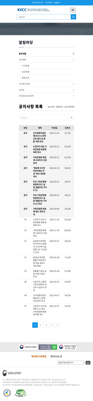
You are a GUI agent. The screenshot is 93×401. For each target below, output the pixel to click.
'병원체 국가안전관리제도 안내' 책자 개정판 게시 (39, 172)
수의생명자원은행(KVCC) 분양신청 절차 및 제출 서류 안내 (39, 137)
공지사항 (46, 53)
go (88, 362)
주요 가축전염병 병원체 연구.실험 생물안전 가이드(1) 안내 (40, 199)
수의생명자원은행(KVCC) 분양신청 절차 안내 (39, 298)
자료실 (46, 90)
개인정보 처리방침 (38, 356)
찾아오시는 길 (56, 356)
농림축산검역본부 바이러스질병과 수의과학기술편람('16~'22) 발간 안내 (40, 246)
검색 (73, 17)
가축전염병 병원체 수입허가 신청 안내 (40, 160)
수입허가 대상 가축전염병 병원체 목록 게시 (40, 149)
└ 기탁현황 (24, 65)
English (56, 2)
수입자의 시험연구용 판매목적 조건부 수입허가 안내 (40, 286)
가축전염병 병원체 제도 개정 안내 (39, 211)
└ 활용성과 (24, 77)
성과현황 (46, 59)
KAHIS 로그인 (37, 2)
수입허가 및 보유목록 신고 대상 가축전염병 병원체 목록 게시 (40, 310)
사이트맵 (48, 2)
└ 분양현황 (24, 71)
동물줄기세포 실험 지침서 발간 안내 (39, 273)
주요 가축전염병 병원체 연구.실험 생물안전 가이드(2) (40, 186)
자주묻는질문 (46, 84)
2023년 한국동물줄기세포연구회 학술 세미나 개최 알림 (39, 261)
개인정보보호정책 (46, 96)
